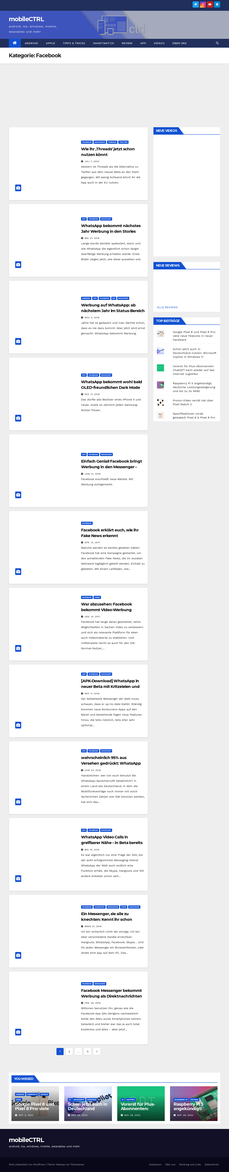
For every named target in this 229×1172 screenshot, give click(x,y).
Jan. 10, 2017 (92, 616)
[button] (217, 43)
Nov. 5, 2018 (92, 317)
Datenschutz (212, 1164)
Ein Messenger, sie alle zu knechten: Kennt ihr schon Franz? (106, 919)
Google (44, 1094)
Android (31, 43)
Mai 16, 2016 (92, 849)
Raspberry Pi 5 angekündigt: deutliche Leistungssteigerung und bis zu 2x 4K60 (194, 387)
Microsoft (79, 1100)
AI (70, 1100)
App (143, 43)
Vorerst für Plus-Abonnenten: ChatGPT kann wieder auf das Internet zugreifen (194, 370)
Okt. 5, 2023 (26, 1115)
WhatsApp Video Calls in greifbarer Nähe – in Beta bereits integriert (111, 843)
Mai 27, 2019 (92, 238)
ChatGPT (130, 1100)
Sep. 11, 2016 (92, 693)
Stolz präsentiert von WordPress (27, 1164)
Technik (194, 1100)
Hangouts (100, 907)
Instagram (100, 142)
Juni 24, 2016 (93, 770)
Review (127, 43)
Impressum (155, 1164)
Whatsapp (106, 219)
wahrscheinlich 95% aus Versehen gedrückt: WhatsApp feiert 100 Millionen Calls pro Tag (111, 763)
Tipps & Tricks (74, 43)
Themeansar (77, 1164)
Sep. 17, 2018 (92, 394)
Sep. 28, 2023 (79, 1115)
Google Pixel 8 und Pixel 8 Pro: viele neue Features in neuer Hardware (194, 335)
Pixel (18, 1100)
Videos (159, 43)
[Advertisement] (115, 90)
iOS (113, 298)
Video (97, 597)
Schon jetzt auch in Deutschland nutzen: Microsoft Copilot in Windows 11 (194, 352)
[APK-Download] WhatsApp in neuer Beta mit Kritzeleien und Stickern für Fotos (110, 687)
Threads (112, 142)
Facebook (87, 142)
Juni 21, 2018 (93, 474)
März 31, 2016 (93, 926)
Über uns (179, 43)
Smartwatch (103, 43)
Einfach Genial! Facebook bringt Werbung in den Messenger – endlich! (111, 467)
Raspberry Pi (181, 1100)
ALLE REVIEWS (167, 307)
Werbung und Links (190, 1164)
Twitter (123, 142)
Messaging (106, 454)
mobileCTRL (26, 19)
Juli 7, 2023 (92, 161)
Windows (91, 1100)
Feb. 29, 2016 (93, 1003)
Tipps (123, 907)
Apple (50, 43)
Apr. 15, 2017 (92, 542)
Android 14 (32, 1094)
